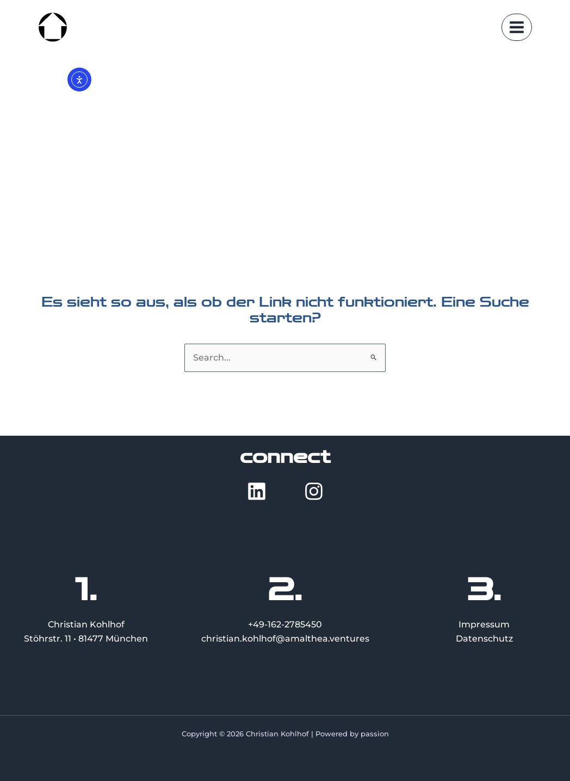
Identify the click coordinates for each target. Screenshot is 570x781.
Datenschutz (484, 638)
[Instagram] (313, 491)
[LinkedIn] (256, 491)
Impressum (484, 624)
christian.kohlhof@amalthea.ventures (285, 638)
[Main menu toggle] (516, 27)
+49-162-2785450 (285, 624)
